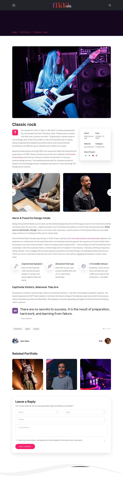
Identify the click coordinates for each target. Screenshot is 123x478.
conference (18, 329)
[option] (36, 192)
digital (28, 329)
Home (14, 32)
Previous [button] (12, 192)
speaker (36, 329)
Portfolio (25, 32)
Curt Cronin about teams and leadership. (83, 238)
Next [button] (110, 192)
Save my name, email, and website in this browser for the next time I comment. (50, 440)
